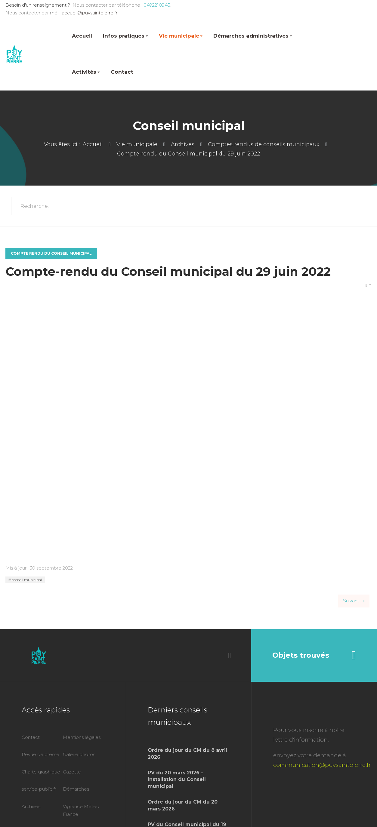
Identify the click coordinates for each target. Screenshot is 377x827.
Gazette (72, 772)
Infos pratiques (125, 36)
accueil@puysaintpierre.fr (89, 13)
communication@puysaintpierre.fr (322, 764)
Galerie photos (79, 754)
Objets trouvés (314, 655)
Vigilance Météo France (81, 810)
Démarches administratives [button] (252, 36)
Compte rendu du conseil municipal (51, 253)
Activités (86, 72)
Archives (31, 806)
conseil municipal (26, 579)
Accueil (82, 36)
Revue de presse (40, 754)
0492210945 (156, 5)
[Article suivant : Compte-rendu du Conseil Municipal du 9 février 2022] (353, 601)
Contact (122, 72)
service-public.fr (39, 789)
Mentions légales (81, 737)
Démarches (76, 789)
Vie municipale (181, 36)
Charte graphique (41, 772)
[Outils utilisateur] (368, 285)
